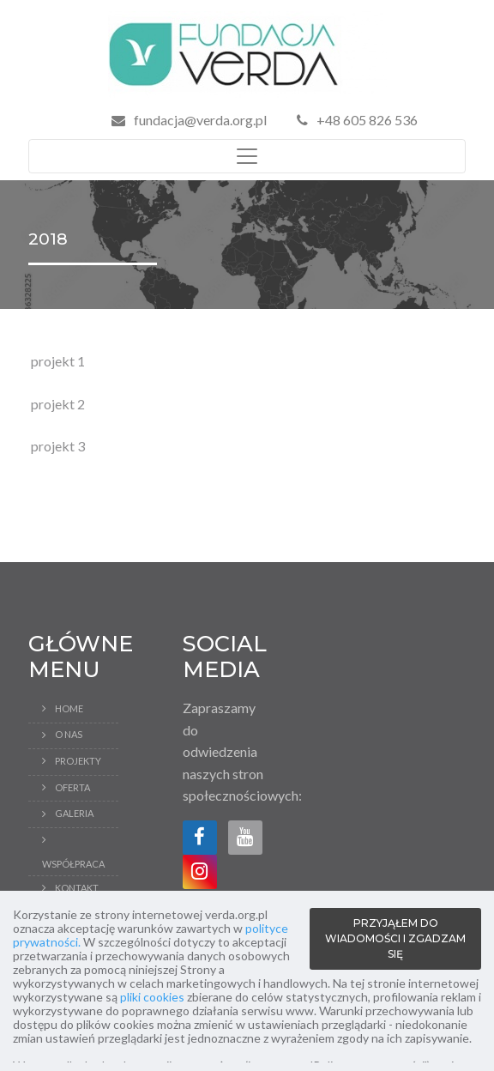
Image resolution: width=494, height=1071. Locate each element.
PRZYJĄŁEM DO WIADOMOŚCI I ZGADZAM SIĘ (395, 938)
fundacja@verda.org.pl (200, 120)
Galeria (74, 813)
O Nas (68, 734)
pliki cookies (152, 996)
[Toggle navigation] (247, 156)
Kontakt (77, 887)
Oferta (72, 787)
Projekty (78, 760)
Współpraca (73, 863)
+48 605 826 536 (357, 120)
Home (69, 708)
